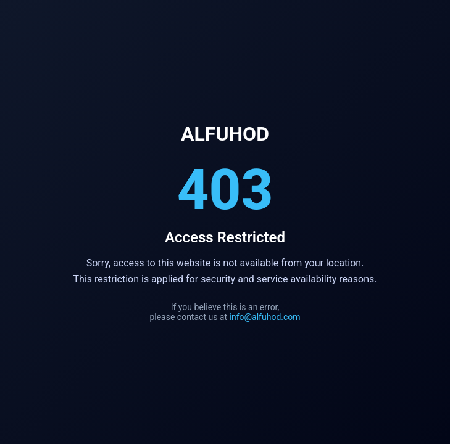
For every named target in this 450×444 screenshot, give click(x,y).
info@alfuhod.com (265, 317)
